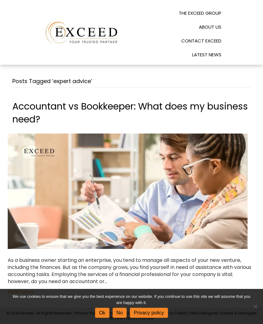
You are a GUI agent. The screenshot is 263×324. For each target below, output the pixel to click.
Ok (102, 312)
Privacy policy (149, 312)
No (120, 312)
